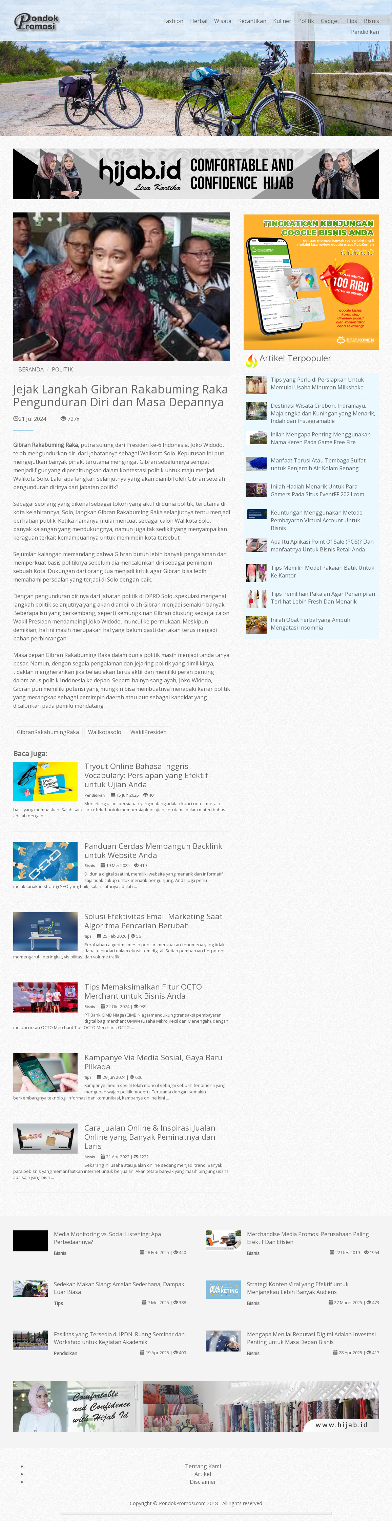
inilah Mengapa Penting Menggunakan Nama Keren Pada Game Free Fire (321, 438)
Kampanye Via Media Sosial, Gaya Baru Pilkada (153, 1062)
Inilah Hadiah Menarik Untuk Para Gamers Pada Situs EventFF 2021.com (317, 490)
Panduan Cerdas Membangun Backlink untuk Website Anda (153, 850)
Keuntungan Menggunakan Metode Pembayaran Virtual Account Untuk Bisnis (317, 520)
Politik (306, 21)
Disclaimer (203, 1481)
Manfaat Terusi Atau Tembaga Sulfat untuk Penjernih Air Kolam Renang (318, 464)
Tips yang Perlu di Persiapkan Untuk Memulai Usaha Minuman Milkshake (317, 383)
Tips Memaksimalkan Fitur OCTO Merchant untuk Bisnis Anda (143, 991)
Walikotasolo (104, 732)
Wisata (222, 21)
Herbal (198, 21)
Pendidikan (365, 32)
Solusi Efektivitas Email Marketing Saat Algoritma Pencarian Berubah (153, 921)
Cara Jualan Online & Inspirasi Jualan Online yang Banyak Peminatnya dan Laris (149, 1136)
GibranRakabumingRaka (48, 732)
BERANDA (31, 369)
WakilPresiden (148, 732)
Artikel (202, 1474)
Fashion (173, 21)
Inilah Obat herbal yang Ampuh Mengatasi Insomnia (310, 623)
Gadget (330, 21)
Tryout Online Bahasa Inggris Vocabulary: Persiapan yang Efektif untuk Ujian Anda (146, 775)
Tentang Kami (203, 1466)
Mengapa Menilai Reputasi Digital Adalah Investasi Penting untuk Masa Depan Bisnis (311, 1338)
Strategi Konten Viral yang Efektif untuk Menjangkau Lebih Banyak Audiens (298, 1288)
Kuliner (282, 21)
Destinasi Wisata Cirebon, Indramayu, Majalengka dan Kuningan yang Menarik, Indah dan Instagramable (323, 413)
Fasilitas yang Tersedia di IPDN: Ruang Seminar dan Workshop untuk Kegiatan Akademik (119, 1338)
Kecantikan (252, 21)
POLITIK (62, 369)
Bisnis (371, 21)
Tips (351, 21)
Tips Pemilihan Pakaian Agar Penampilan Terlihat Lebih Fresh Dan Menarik (323, 597)
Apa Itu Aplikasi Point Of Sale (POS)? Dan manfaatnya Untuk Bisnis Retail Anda (322, 545)
